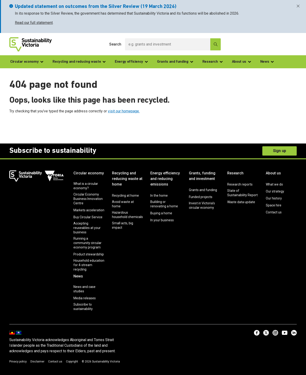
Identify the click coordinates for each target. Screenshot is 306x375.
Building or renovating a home (164, 204)
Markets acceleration (88, 210)
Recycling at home (125, 195)
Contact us (274, 212)
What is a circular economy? (85, 186)
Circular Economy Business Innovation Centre (88, 198)
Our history (274, 198)
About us (241, 62)
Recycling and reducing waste (79, 62)
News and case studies (84, 289)
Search (115, 44)
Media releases (84, 298)
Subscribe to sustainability (83, 307)
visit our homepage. (124, 111)
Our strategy (275, 191)
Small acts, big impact (122, 225)
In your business (162, 220)
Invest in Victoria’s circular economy (202, 205)
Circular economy (26, 62)
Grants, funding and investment (202, 176)
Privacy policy (18, 361)
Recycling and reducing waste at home (127, 178)
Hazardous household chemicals (127, 215)
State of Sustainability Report (242, 193)
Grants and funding (175, 62)
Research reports (240, 184)
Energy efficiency (131, 62)
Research (212, 62)
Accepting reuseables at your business (87, 228)
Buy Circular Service (87, 217)
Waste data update (241, 202)
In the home (159, 195)
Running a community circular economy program (87, 243)
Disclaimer (37, 361)
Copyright (72, 361)
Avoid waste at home (123, 204)
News (267, 62)
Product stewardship (88, 254)
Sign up (279, 151)
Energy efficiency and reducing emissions (165, 178)
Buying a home (161, 213)
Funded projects (200, 197)
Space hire (273, 205)
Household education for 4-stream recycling (88, 265)
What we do (274, 184)
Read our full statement (34, 22)
